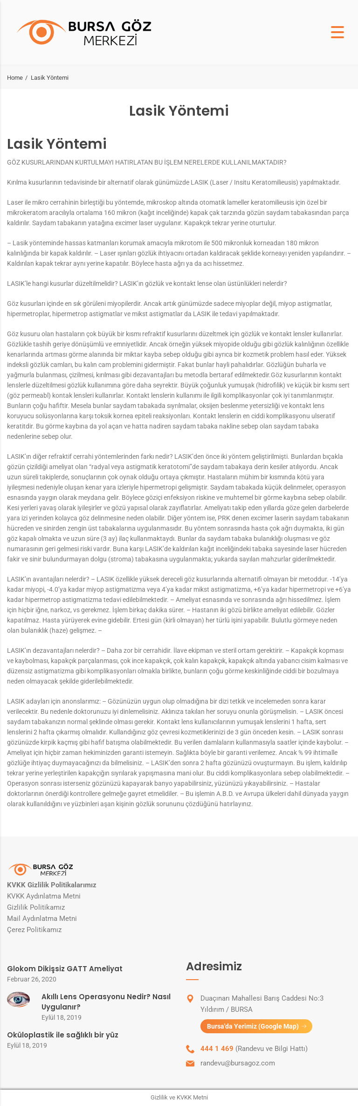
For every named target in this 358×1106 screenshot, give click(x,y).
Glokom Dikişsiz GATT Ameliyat (65, 969)
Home (15, 77)
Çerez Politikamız (34, 930)
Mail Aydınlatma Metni (42, 918)
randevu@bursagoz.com (237, 1063)
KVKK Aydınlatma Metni (44, 896)
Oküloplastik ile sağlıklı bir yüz (62, 1035)
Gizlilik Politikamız (36, 907)
